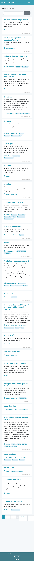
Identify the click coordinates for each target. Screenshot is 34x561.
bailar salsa (9, 468)
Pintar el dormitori (12, 226)
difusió (25, 444)
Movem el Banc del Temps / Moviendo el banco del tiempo (16, 307)
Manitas (7, 166)
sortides (16, 459)
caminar (22, 459)
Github (17, 559)
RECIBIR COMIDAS (12, 352)
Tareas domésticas (11, 133)
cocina (7, 285)
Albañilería (25, 66)
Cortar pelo (9, 143)
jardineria (8, 253)
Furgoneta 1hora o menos (15, 363)
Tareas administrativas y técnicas (15, 325)
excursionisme (10, 454)
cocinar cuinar (16, 509)
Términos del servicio (20, 554)
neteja (21, 133)
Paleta (18, 66)
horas (17, 327)
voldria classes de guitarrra (16, 20)
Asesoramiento (9, 48)
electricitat (22, 214)
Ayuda (9, 554)
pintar (21, 235)
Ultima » (31, 518)
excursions (8, 459)
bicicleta (19, 113)
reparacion (26, 113)
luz (15, 216)
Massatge (8, 293)
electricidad (8, 216)
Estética (8, 156)
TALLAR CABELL (9, 158)
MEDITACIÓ (9, 335)
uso (23, 327)
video (14, 444)
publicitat (8, 446)
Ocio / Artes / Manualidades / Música (16, 409)
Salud (7, 297)
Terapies (15, 297)
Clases (7, 30)
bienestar (19, 285)
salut (12, 285)
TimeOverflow (8, 2)
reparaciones (21, 216)
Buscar (27, 13)
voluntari (15, 214)
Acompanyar (22, 283)
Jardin (6, 243)
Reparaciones (9, 66)
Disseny (15, 446)
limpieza (7, 121)
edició (19, 444)
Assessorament (9, 218)
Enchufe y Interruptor (13, 202)
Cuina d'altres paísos (13, 501)
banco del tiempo (10, 327)
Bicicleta (8, 97)
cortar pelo (16, 156)
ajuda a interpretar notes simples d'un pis (15, 39)
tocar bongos (10, 406)
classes (21, 471)
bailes (14, 471)
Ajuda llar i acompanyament (16, 261)
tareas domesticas (16, 135)
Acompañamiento (10, 283)
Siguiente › (23, 518)
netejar (26, 285)
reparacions (23, 398)
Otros (7, 89)
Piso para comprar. (12, 479)
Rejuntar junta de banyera (15, 56)
